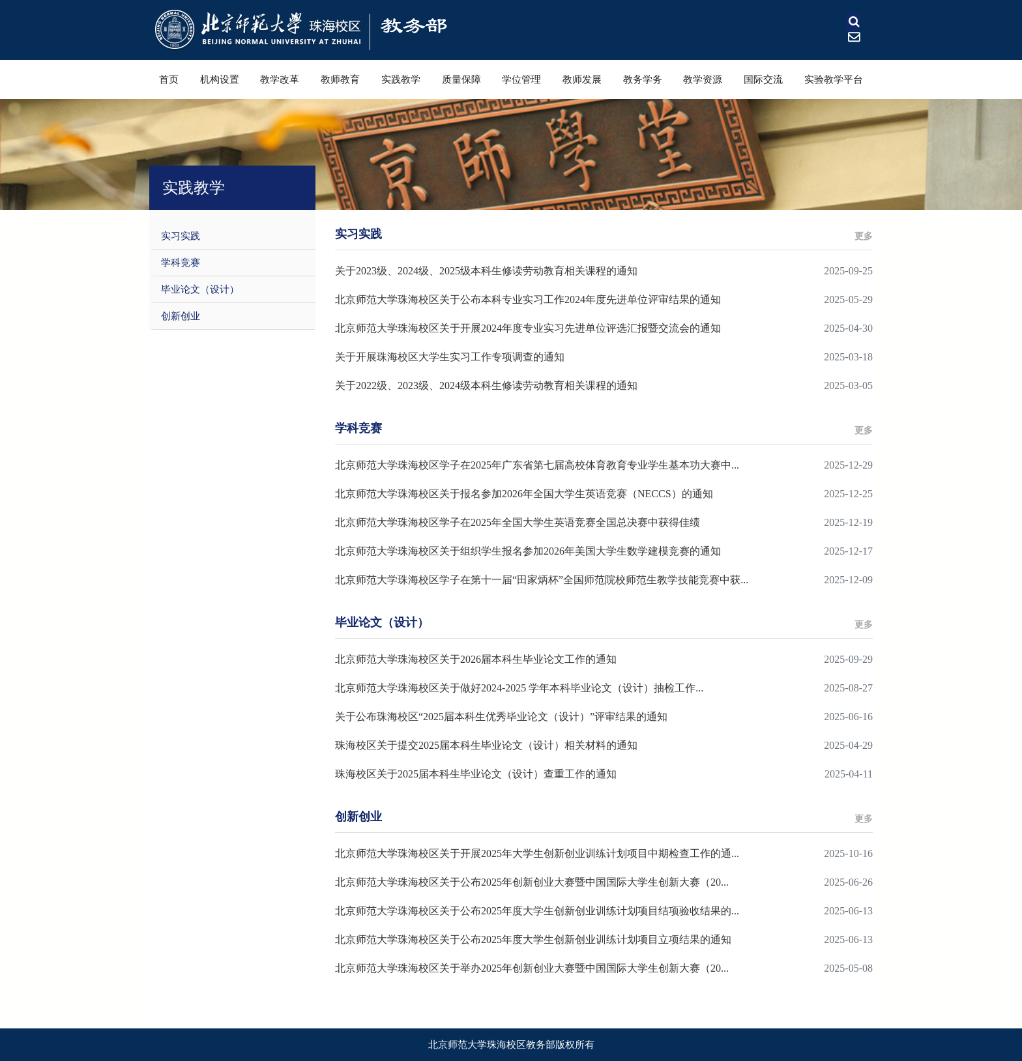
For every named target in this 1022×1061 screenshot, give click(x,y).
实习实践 (180, 236)
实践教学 (400, 79)
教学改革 (279, 79)
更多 (863, 236)
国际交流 (763, 79)
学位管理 (521, 79)
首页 (169, 79)
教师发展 (582, 79)
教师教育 (340, 79)
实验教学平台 (833, 79)
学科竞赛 (180, 262)
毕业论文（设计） (200, 289)
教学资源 (702, 79)
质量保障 (461, 79)
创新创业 (180, 316)
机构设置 (219, 79)
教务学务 (642, 79)
